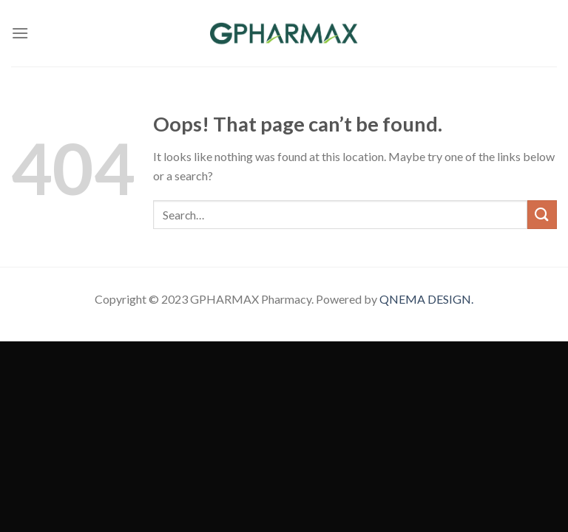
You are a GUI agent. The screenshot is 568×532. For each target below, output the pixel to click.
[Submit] (542, 214)
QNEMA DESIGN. (426, 299)
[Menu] (20, 33)
